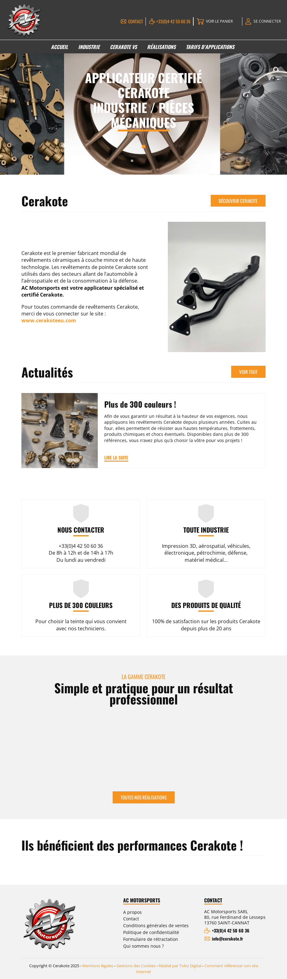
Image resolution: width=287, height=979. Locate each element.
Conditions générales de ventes (156, 925)
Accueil (59, 47)
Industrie (89, 47)
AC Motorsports (141, 900)
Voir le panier (219, 21)
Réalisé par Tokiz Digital (180, 965)
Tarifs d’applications (210, 47)
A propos (132, 912)
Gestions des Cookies (135, 965)
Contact (135, 21)
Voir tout (248, 371)
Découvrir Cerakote (238, 200)
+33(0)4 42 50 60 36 (173, 21)
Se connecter (267, 21)
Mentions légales (97, 965)
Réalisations (161, 47)
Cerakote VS (123, 47)
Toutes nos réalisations (144, 797)
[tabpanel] (143, 105)
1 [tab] (143, 146)
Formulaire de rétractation (150, 939)
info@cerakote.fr (227, 938)
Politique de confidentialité (151, 932)
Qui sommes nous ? (143, 946)
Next (262, 747)
